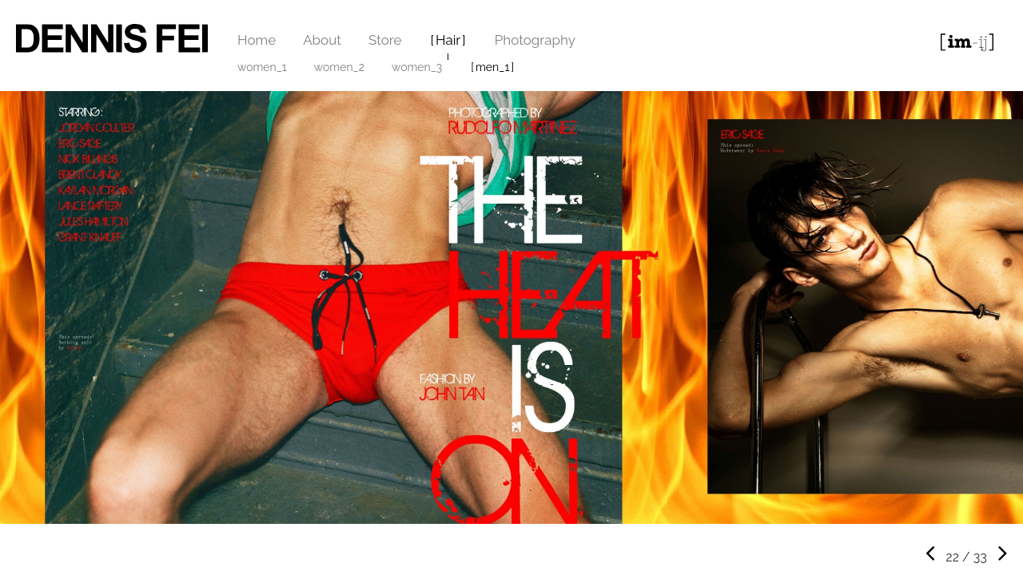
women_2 (339, 67)
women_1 (262, 67)
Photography (535, 40)
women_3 (417, 67)
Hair (448, 40)
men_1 (492, 67)
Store (385, 40)
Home (256, 40)
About (322, 40)
